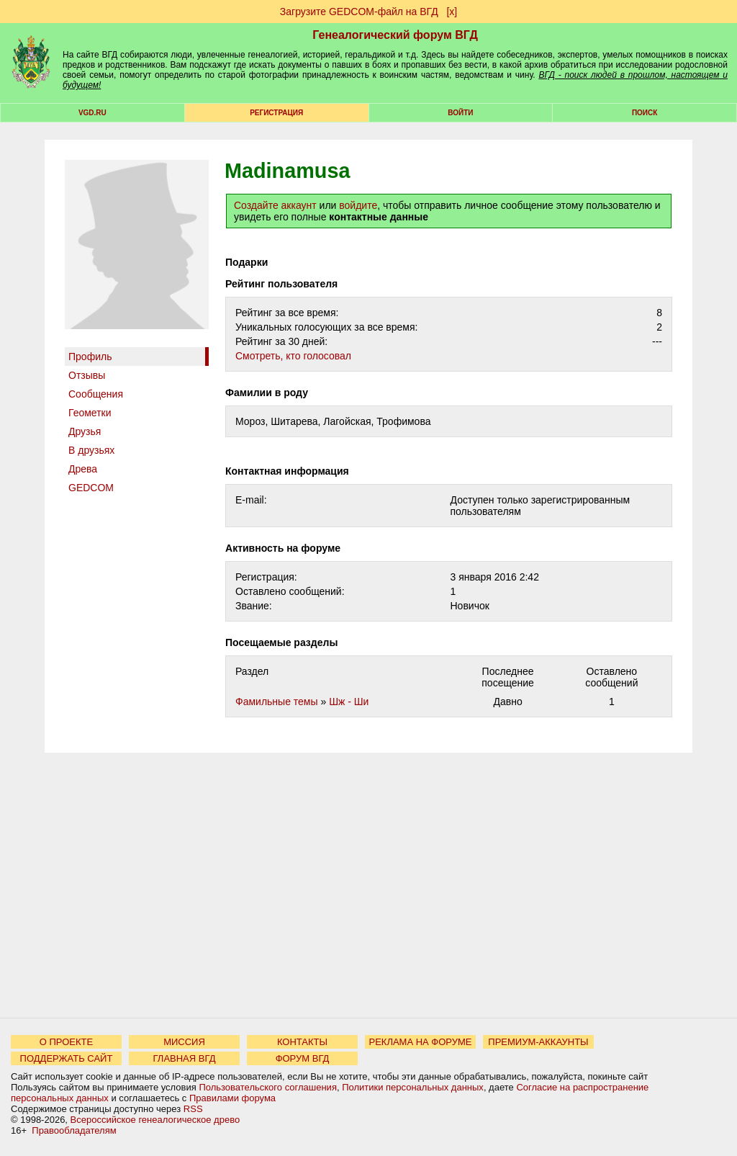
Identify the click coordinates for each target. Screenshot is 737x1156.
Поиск (644, 113)
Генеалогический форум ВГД (395, 35)
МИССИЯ (184, 1041)
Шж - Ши (348, 701)
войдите (358, 205)
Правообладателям (74, 1130)
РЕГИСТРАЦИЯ (276, 113)
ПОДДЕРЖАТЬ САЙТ (66, 1058)
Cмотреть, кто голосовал (293, 356)
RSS (193, 1108)
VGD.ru (92, 113)
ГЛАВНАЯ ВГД (184, 1058)
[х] (451, 11)
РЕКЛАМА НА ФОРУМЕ (419, 1041)
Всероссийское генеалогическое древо (155, 1119)
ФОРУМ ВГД (303, 1058)
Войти (460, 113)
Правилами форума (232, 1098)
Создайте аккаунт (275, 205)
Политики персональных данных (413, 1087)
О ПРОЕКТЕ (66, 1041)
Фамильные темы (276, 701)
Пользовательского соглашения (268, 1087)
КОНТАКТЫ (302, 1041)
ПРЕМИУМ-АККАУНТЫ (538, 1041)
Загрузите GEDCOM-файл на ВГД (359, 11)
